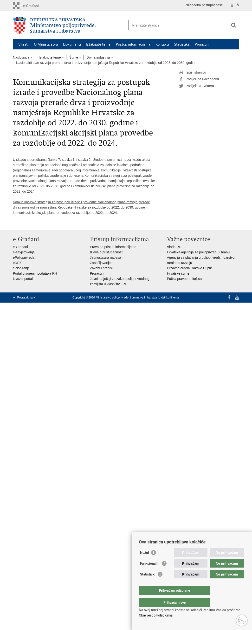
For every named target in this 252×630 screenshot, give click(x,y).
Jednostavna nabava (105, 257)
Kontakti (162, 44)
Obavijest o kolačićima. (156, 615)
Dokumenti (72, 44)
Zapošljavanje (100, 263)
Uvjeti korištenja (168, 297)
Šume (73, 57)
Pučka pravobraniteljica (184, 279)
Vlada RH (174, 247)
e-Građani (20, 247)
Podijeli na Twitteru (196, 86)
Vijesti (23, 44)
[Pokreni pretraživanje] (234, 25)
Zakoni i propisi (101, 268)
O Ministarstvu (46, 44)
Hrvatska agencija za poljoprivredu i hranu (198, 252)
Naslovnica (21, 57)
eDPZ (17, 263)
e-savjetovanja (24, 252)
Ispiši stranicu (192, 72)
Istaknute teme (98, 44)
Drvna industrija (98, 57)
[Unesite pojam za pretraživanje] (178, 25)
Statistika (181, 44)
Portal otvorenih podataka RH (35, 273)
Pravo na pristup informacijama (113, 247)
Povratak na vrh (27, 297)
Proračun (201, 44)
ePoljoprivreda (24, 257)
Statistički (147, 584)
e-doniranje (21, 268)
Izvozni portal (23, 279)
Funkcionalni (149, 573)
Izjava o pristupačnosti (106, 252)
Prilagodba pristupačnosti (204, 5)
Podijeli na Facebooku (199, 79)
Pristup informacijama (133, 44)
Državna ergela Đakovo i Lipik (189, 268)
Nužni (144, 562)
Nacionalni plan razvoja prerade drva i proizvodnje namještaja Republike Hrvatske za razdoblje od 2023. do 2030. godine (106, 63)
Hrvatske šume (178, 273)
